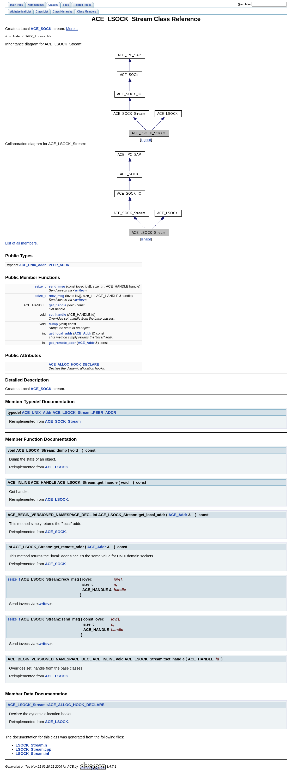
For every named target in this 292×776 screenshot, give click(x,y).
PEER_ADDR (59, 265)
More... (72, 29)
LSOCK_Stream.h (31, 746)
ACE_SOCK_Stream (63, 422)
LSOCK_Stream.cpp (33, 750)
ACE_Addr (82, 334)
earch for (244, 4)
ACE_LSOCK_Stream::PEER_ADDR (84, 413)
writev (79, 291)
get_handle (57, 306)
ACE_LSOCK (56, 467)
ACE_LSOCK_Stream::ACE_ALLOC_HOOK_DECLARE (56, 705)
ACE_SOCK (41, 29)
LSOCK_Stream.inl (32, 754)
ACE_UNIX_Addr (32, 265)
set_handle (57, 315)
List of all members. (21, 244)
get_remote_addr (62, 343)
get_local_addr (60, 334)
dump (53, 324)
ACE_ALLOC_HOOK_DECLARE (74, 365)
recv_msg (56, 296)
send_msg (57, 287)
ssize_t (40, 287)
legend (146, 140)
